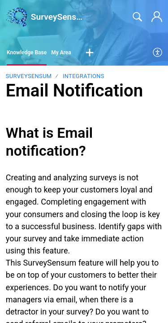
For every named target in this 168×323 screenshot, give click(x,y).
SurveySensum (29, 76)
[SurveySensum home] (16, 17)
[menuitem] (158, 53)
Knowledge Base (27, 52)
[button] (89, 53)
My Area (61, 52)
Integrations (83, 76)
